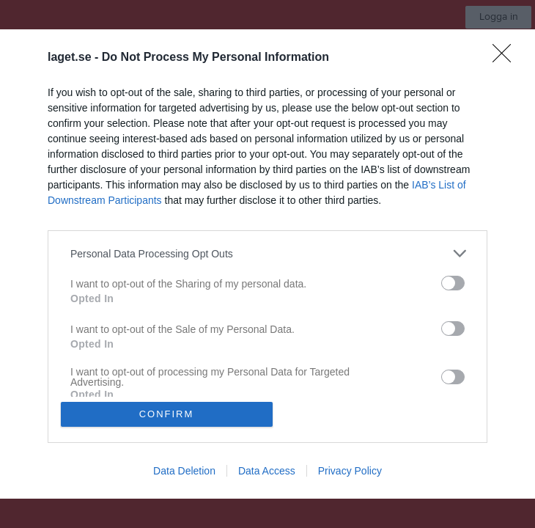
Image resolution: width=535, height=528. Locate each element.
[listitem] (267, 253)
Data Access (266, 471)
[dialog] (267, 264)
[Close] (506, 58)
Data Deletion (184, 471)
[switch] (453, 283)
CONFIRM (166, 413)
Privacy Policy (350, 471)
